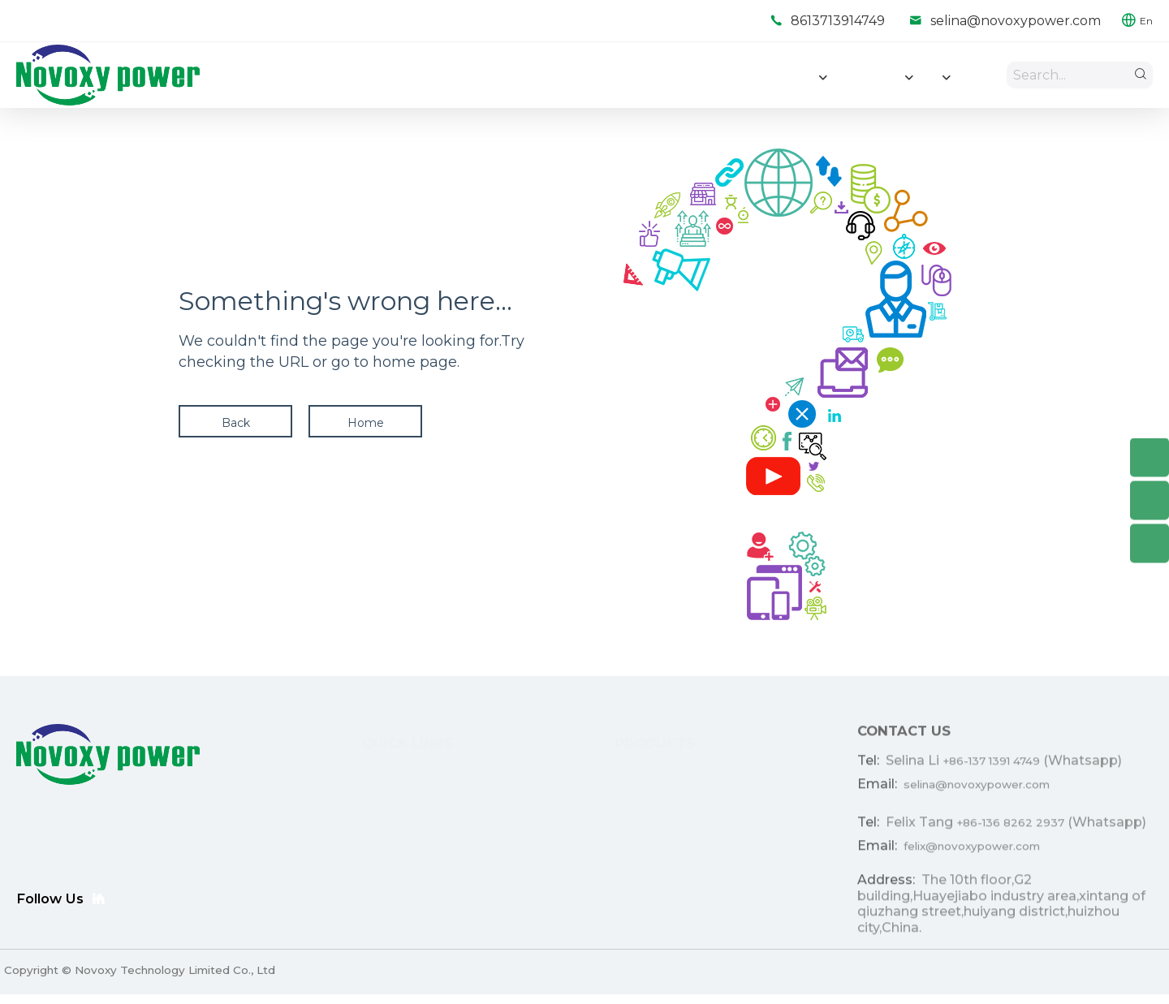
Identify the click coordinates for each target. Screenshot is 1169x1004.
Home (365, 428)
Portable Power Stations (605, 892)
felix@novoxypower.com (972, 858)
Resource (350, 868)
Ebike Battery (575, 844)
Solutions (348, 844)
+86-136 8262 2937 (1010, 834)
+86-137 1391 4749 (991, 771)
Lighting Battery (582, 868)
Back (236, 428)
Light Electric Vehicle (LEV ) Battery (635, 819)
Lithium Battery (580, 795)
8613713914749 (838, 20)
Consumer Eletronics (594, 917)
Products (348, 795)
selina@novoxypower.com (1015, 20)
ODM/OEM (354, 819)
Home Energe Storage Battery (622, 771)
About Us (349, 892)
